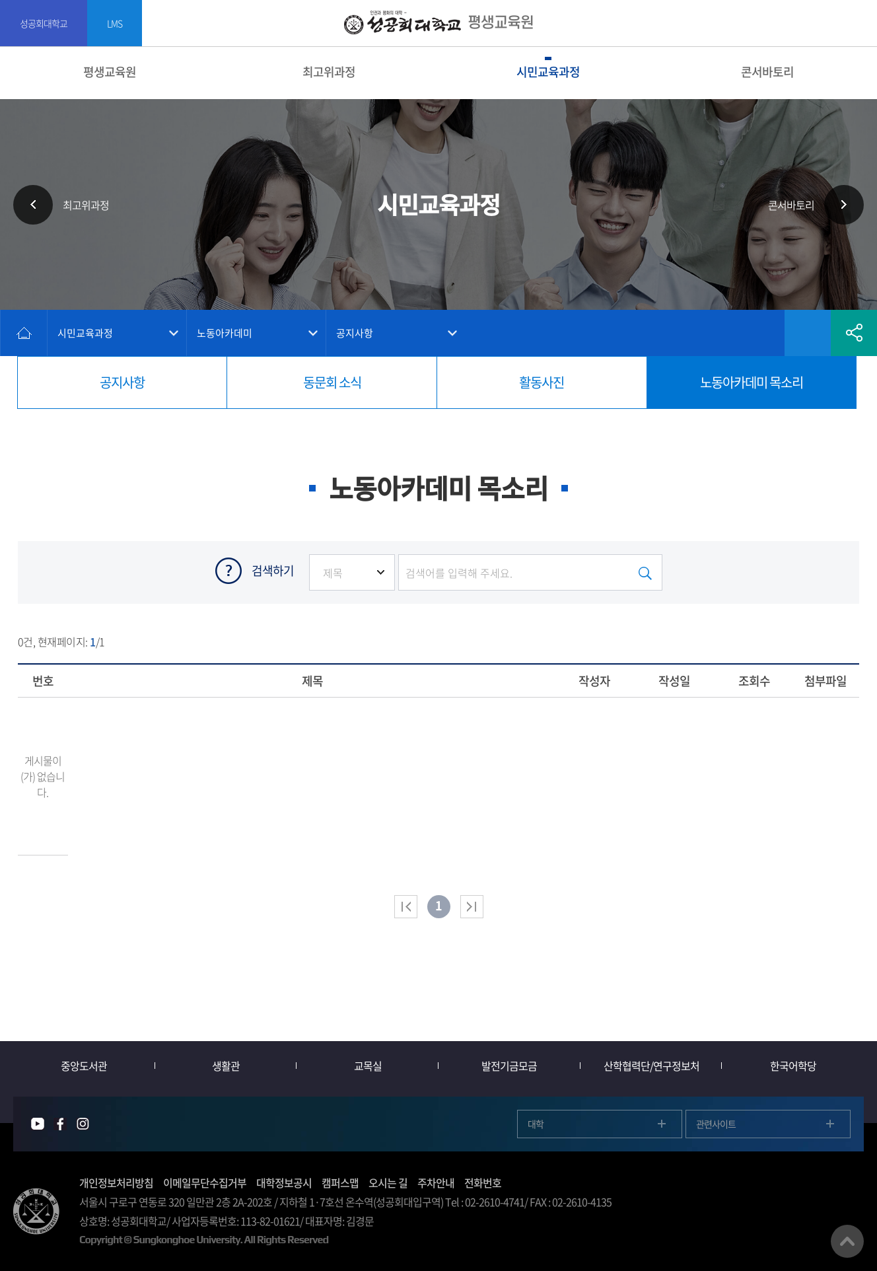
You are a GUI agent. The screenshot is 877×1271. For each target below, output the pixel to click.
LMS (114, 23)
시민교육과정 (548, 72)
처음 (405, 906)
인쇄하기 (761, 333)
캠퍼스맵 (340, 1182)
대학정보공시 (284, 1182)
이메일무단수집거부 (204, 1182)
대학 (536, 1123)
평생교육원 (109, 72)
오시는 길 (387, 1182)
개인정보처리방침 (116, 1182)
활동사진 (541, 382)
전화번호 (482, 1182)
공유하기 (854, 333)
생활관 (226, 1065)
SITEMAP (859, 23)
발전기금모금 (509, 1065)
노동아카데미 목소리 (751, 382)
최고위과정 (328, 72)
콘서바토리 (767, 72)
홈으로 (24, 333)
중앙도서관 (84, 1065)
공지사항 (354, 333)
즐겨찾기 (808, 333)
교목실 (368, 1065)
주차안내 (435, 1182)
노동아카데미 (224, 333)
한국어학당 (793, 1065)
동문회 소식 (332, 382)
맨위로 (847, 1241)
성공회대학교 (43, 23)
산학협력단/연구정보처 (651, 1065)
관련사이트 (716, 1123)
